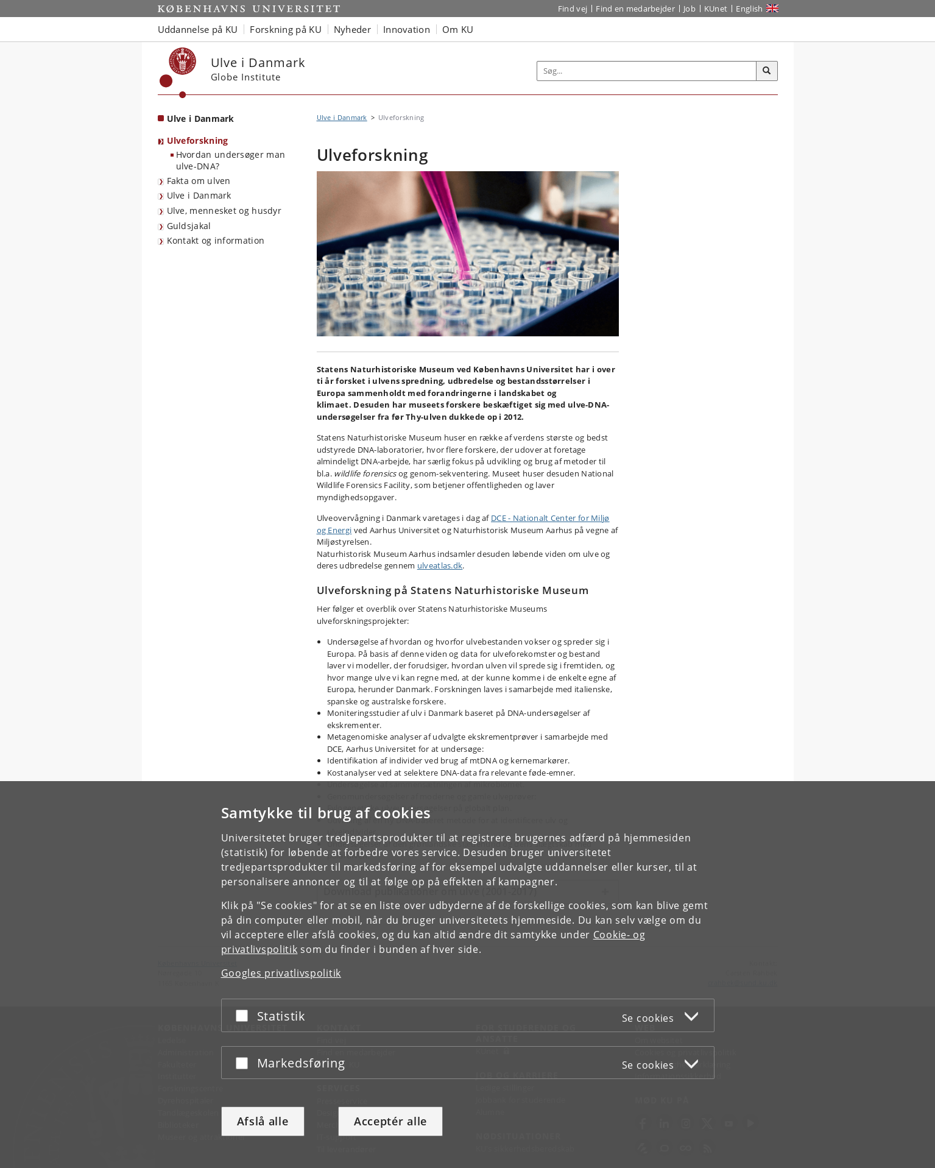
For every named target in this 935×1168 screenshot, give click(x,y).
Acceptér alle (390, 1121)
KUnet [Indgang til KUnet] (716, 8)
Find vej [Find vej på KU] (572, 8)
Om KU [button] (458, 29)
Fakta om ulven (199, 180)
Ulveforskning (197, 140)
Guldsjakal (189, 226)
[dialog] (467, 974)
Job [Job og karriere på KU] (689, 8)
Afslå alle (263, 1121)
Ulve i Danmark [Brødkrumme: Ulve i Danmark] (342, 117)
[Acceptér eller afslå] (245, 1015)
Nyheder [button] (352, 29)
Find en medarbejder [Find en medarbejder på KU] (635, 8)
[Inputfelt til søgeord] (647, 71)
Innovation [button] (406, 29)
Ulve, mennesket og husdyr (224, 210)
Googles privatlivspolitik (281, 973)
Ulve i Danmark (199, 195)
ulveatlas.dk (440, 565)
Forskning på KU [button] (286, 29)
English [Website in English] (749, 8)
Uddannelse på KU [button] (198, 29)
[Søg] (767, 71)
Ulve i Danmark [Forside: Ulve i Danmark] (201, 118)
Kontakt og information (216, 240)
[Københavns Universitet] (178, 73)
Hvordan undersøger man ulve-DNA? (231, 160)
